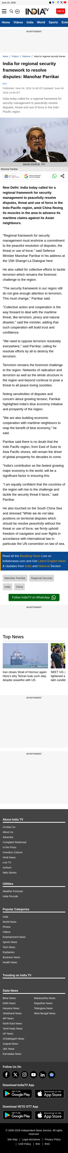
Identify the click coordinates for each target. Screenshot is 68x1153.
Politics (15, 56)
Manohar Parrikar (15, 578)
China (19, 586)
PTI (5, 83)
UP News (8, 1033)
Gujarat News (10, 1043)
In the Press (9, 847)
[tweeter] (15, 1074)
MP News (8, 1018)
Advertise (8, 837)
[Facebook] (6, 1074)
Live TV (7, 862)
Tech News (9, 947)
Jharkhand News (12, 1013)
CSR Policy (24, 1144)
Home (6, 22)
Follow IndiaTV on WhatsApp (34, 597)
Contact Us (9, 827)
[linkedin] (42, 1074)
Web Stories (10, 872)
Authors (7, 867)
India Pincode (10, 896)
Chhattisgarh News (13, 1038)
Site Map (12, 1139)
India (30, 22)
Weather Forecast (13, 891)
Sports (53, 22)
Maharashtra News (44, 998)
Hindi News (9, 857)
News (5, 56)
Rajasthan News (43, 1003)
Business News (11, 957)
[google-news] (51, 1074)
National (26, 56)
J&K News (9, 1048)
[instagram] (24, 1074)
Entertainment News (14, 937)
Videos (18, 22)
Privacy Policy (53, 1139)
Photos (7, 926)
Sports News (10, 942)
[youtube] (33, 1074)
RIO (38, 1144)
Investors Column (12, 852)
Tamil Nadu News (12, 1028)
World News (9, 921)
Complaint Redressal (14, 842)
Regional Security (41, 578)
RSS (47, 1144)
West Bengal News (44, 1013)
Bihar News (9, 998)
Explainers (9, 952)
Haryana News (11, 1008)
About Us (8, 832)
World (41, 22)
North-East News (12, 1023)
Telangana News (43, 1008)
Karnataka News (12, 1053)
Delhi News (9, 1003)
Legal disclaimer (31, 1139)
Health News (10, 962)
